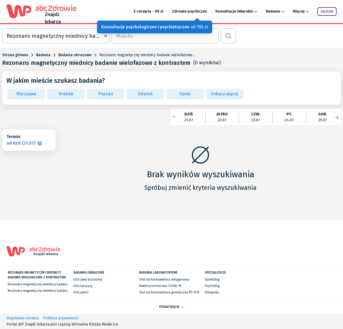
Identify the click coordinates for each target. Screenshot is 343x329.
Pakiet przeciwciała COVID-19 (160, 286)
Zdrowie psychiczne (189, 11)
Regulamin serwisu (22, 318)
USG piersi (80, 292)
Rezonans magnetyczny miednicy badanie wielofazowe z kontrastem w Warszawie (68, 284)
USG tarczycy (82, 286)
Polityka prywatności (61, 318)
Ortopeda (212, 292)
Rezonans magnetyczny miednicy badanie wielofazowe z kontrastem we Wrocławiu (68, 291)
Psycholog (212, 286)
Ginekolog (212, 279)
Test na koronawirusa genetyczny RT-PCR (169, 292)
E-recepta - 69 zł (148, 11)
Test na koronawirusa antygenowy (164, 279)
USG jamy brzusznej (87, 279)
